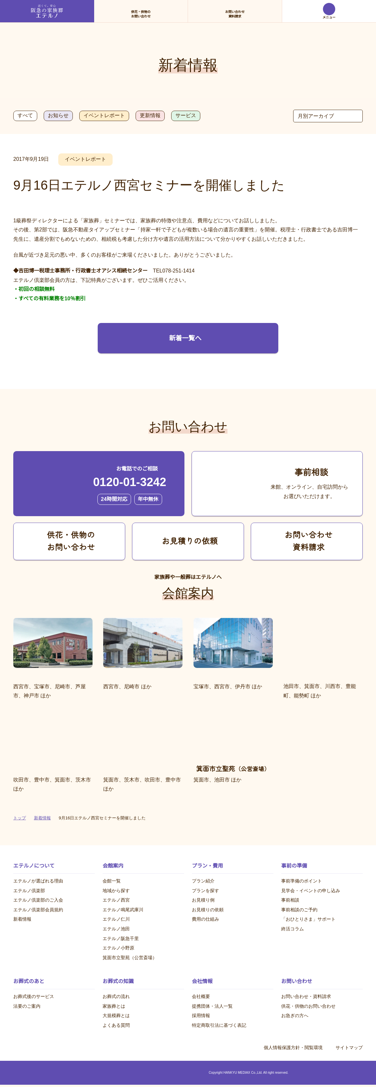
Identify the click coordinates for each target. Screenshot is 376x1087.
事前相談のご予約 (299, 909)
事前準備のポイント (301, 881)
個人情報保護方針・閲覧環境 (293, 1048)
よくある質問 (116, 1025)
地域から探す (116, 890)
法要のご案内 (26, 1006)
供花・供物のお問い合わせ (308, 1006)
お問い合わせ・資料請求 (306, 996)
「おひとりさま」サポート (308, 919)
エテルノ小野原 (118, 948)
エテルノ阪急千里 (121, 938)
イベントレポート (103, 115)
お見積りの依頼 (208, 909)
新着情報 (22, 919)
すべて (24, 115)
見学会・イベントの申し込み (310, 890)
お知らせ (57, 115)
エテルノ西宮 (116, 900)
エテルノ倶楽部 (29, 890)
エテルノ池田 (116, 929)
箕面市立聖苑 (130, 957)
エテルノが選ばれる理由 (38, 881)
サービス (185, 115)
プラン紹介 (203, 881)
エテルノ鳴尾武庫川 (123, 909)
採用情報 (201, 1016)
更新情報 (149, 115)
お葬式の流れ (116, 996)
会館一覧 (112, 881)
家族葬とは (114, 1006)
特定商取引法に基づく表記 (219, 1025)
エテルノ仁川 (116, 919)
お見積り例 (203, 900)
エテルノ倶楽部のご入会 (38, 900)
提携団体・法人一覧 (212, 1006)
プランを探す (205, 890)
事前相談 (290, 900)
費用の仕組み (205, 919)
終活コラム (292, 929)
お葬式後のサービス (33, 996)
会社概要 (201, 996)
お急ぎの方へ (294, 1016)
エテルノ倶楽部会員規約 (38, 909)
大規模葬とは (116, 1016)
